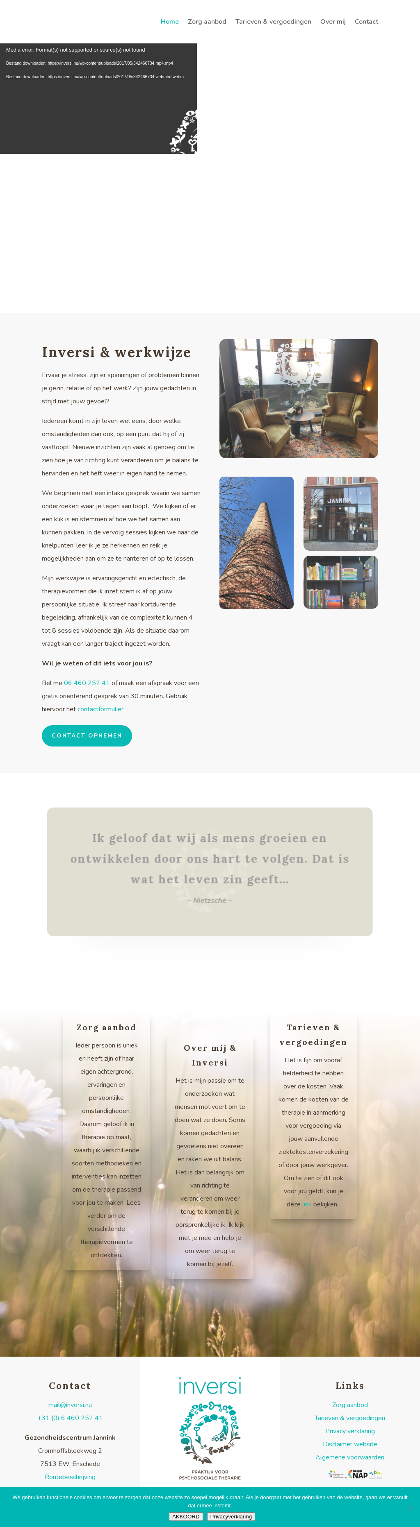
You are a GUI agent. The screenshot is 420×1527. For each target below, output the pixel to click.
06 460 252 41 (88, 684)
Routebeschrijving (70, 1478)
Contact (366, 22)
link (307, 1205)
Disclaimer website (350, 1445)
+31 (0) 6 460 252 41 (70, 1419)
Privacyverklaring (231, 1516)
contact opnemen (87, 737)
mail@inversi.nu (70, 1406)
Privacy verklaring (350, 1432)
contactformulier (100, 710)
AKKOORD (186, 1516)
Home (170, 22)
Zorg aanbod (207, 22)
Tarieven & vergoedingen (273, 22)
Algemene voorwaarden (349, 1459)
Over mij (333, 22)
